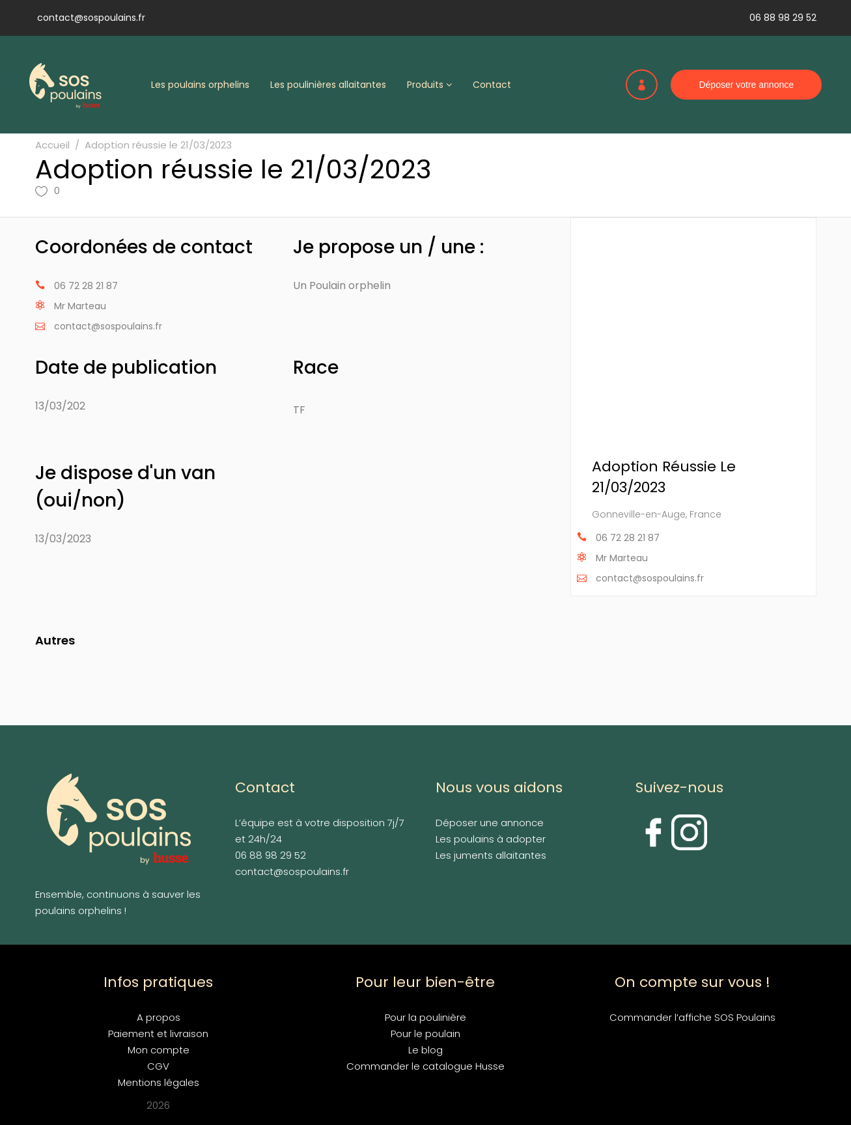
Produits (429, 84)
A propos (158, 1017)
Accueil (52, 145)
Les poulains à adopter (491, 839)
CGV (158, 1066)
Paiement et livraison (158, 1033)
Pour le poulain (425, 1033)
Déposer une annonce (490, 822)
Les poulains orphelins (200, 84)
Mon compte (158, 1050)
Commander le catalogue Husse (425, 1066)
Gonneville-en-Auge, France (656, 514)
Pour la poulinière (425, 1017)
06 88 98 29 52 (782, 17)
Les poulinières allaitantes (328, 84)
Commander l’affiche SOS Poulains (692, 1017)
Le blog (425, 1050)
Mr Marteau (80, 305)
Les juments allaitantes (491, 855)
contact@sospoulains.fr (91, 17)
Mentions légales (158, 1082)
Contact (492, 84)
